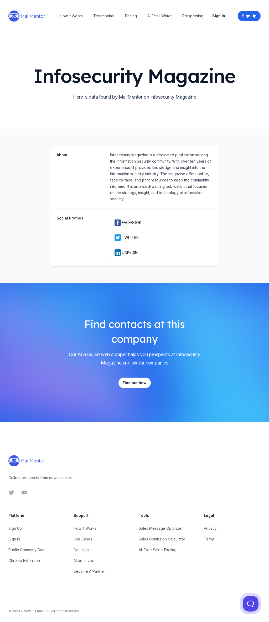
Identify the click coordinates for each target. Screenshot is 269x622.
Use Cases (83, 539)
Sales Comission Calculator (162, 539)
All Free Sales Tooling (158, 550)
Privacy (210, 528)
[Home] (26, 16)
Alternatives (84, 560)
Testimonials (104, 16)
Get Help (81, 550)
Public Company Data (26, 550)
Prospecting (192, 16)
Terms (209, 539)
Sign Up (15, 528)
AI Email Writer (159, 16)
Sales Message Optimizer (161, 528)
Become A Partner (89, 571)
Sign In (218, 16)
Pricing (131, 16)
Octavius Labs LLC (35, 611)
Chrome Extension (24, 560)
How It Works (71, 16)
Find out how (135, 382)
